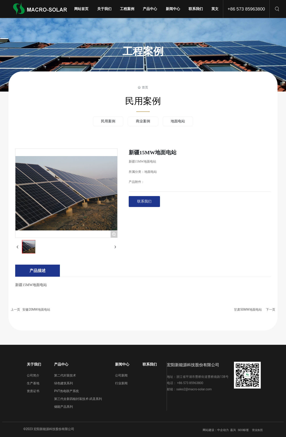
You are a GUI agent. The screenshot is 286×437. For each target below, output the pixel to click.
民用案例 (108, 121)
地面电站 (178, 121)
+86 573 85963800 (246, 8)
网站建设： (210, 430)
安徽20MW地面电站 (36, 309)
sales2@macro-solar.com (194, 389)
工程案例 (143, 51)
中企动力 (223, 430)
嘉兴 (233, 430)
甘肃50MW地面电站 (248, 309)
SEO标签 (243, 430)
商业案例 (143, 121)
